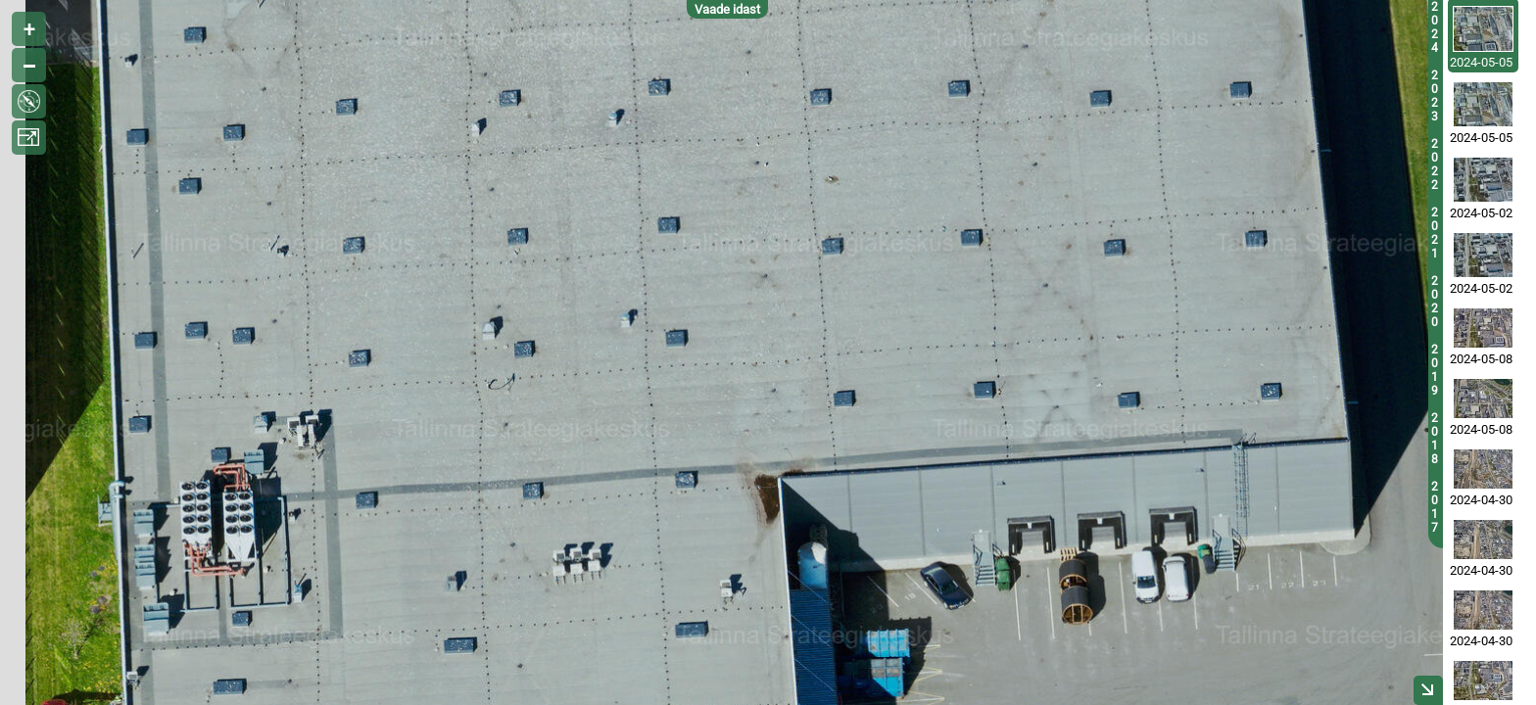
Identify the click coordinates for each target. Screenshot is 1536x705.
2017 (1434, 507)
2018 (1434, 438)
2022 (1434, 164)
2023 (1434, 96)
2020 (1434, 301)
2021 (1434, 233)
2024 (1434, 27)
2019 (1434, 370)
